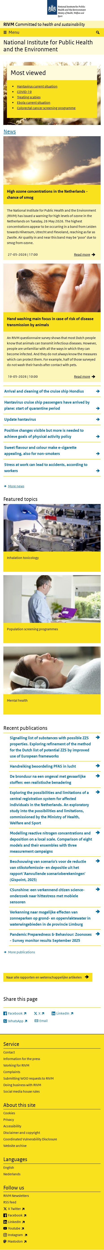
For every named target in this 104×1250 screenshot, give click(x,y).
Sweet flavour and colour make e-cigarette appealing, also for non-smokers (40, 450)
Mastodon (29, 1241)
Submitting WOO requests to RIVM (28, 1078)
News (10, 131)
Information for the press (21, 1059)
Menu (13, 32)
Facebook (29, 1215)
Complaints (11, 1072)
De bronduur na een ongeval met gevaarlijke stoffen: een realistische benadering (48, 779)
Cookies (9, 1113)
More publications (21, 952)
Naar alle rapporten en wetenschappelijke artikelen (44, 977)
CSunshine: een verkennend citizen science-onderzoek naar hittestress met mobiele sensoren (47, 895)
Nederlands (11, 1174)
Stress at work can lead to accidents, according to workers (45, 467)
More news (16, 486)
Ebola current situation (33, 102)
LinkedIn (28, 1222)
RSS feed (9, 1202)
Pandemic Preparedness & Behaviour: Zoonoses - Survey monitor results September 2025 (51, 937)
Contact (9, 1052)
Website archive (15, 1146)
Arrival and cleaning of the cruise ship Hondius (44, 391)
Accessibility (12, 1126)
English (8, 1167)
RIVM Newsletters (16, 1195)
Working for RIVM (16, 1065)
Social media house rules (21, 1091)
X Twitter (28, 1209)
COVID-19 (24, 92)
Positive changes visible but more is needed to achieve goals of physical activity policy (44, 433)
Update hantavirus (20, 419)
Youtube (28, 1228)
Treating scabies (28, 97)
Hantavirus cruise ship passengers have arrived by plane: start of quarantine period (47, 405)
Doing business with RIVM (22, 1085)
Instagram (29, 1235)
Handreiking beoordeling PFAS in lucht (43, 766)
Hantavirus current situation (37, 86)
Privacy (8, 1119)
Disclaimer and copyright (21, 1132)
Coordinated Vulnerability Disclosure (30, 1139)
